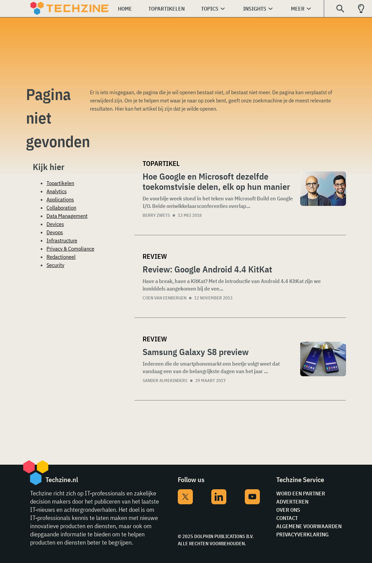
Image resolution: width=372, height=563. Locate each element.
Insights (254, 8)
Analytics (56, 191)
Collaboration (61, 207)
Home (125, 8)
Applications (60, 199)
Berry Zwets (156, 215)
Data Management (67, 215)
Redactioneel (61, 256)
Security (55, 265)
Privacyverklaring (302, 534)
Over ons (288, 509)
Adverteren (292, 501)
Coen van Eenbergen (164, 298)
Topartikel (161, 163)
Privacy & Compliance (70, 248)
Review (155, 256)
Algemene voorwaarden (309, 526)
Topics (209, 8)
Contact (287, 518)
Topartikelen (166, 8)
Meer (298, 8)
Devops (54, 232)
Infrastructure (61, 240)
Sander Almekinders (165, 380)
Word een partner (300, 493)
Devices (55, 224)
